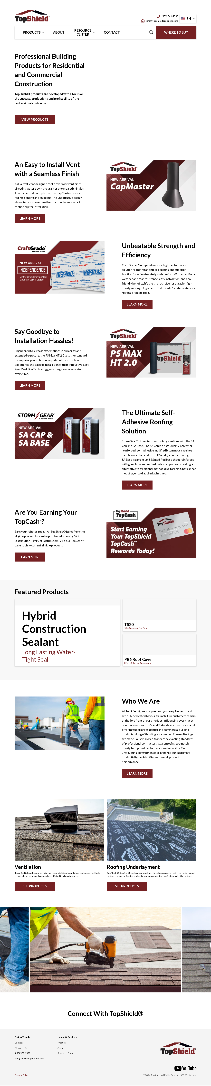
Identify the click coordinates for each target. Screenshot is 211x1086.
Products (32, 32)
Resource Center (82, 32)
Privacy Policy (22, 1075)
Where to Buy (176, 32)
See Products (35, 887)
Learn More (29, 218)
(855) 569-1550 (167, 16)
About (58, 32)
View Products (34, 119)
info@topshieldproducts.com (159, 20)
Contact (112, 32)
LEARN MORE (29, 557)
